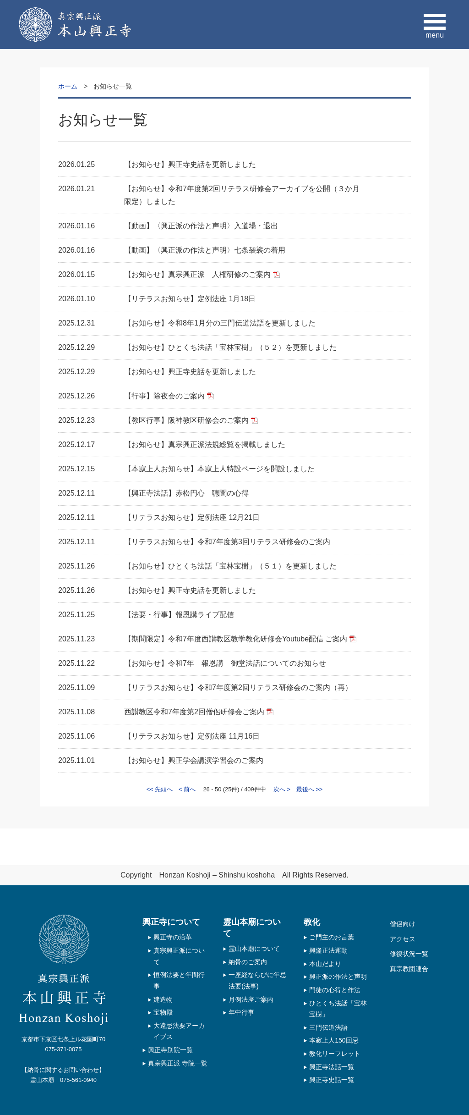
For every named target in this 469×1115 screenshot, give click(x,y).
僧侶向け (402, 923)
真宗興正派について (179, 956)
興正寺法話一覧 (331, 1067)
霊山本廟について (254, 948)
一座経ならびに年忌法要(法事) (257, 980)
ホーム (67, 86)
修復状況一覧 (409, 953)
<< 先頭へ (160, 789)
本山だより (325, 963)
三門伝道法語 (328, 1027)
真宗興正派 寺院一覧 (177, 1063)
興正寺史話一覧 (331, 1079)
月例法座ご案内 (251, 999)
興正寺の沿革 (172, 937)
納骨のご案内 (248, 962)
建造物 (163, 999)
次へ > (281, 789)
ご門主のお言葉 (331, 937)
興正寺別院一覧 (170, 1050)
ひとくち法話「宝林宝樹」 (338, 1008)
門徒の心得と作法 (334, 990)
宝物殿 (163, 1012)
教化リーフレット (334, 1053)
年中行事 (241, 1012)
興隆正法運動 (328, 950)
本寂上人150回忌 (334, 1040)
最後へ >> (309, 789)
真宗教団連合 (409, 968)
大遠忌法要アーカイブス (179, 1031)
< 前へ (187, 789)
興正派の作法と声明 (338, 976)
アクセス (402, 939)
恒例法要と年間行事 (179, 980)
